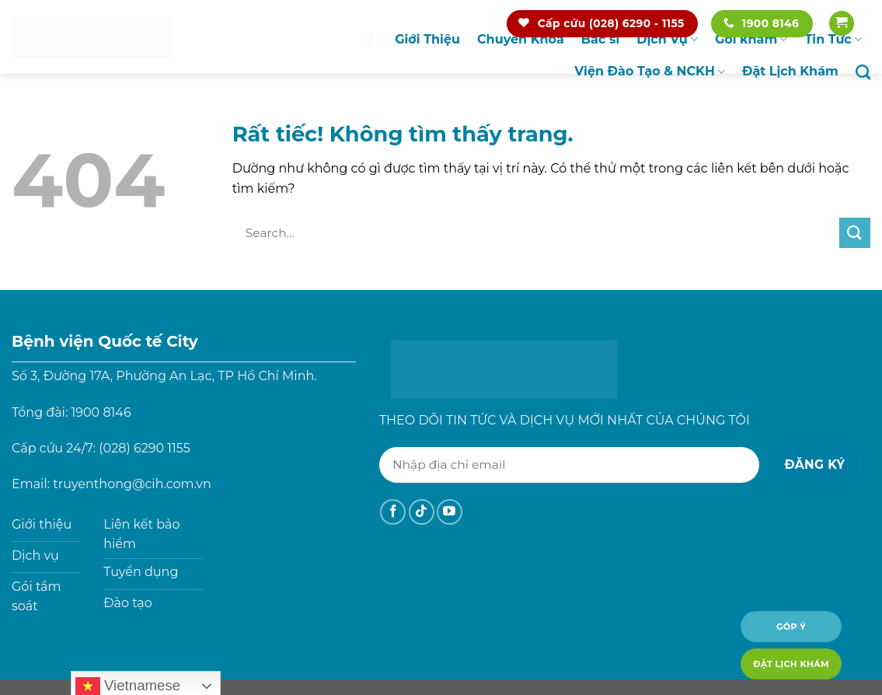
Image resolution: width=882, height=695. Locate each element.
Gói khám (751, 39)
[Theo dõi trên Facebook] (393, 512)
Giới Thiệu (427, 39)
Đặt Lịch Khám (790, 71)
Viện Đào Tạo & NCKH (649, 71)
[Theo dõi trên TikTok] (421, 512)
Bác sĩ (600, 39)
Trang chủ (367, 39)
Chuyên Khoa (520, 39)
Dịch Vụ (667, 39)
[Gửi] (854, 233)
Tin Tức (833, 39)
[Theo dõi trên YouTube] (449, 512)
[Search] (863, 72)
